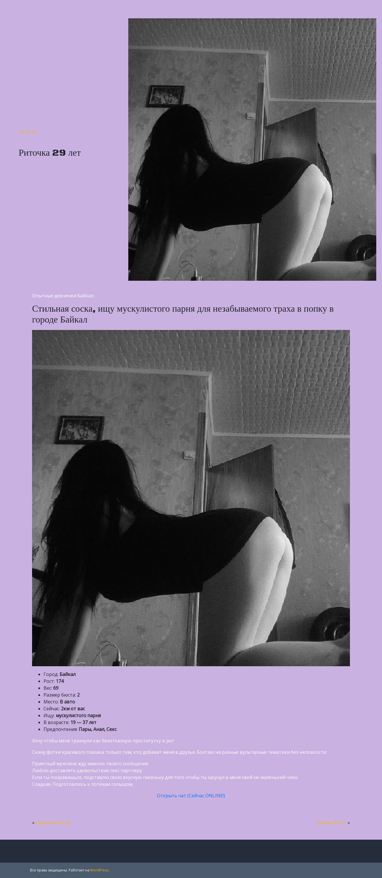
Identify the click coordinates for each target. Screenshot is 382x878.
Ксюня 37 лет (331, 822)
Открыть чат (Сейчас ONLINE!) (191, 795)
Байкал (28, 132)
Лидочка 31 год (53, 822)
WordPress (99, 870)
